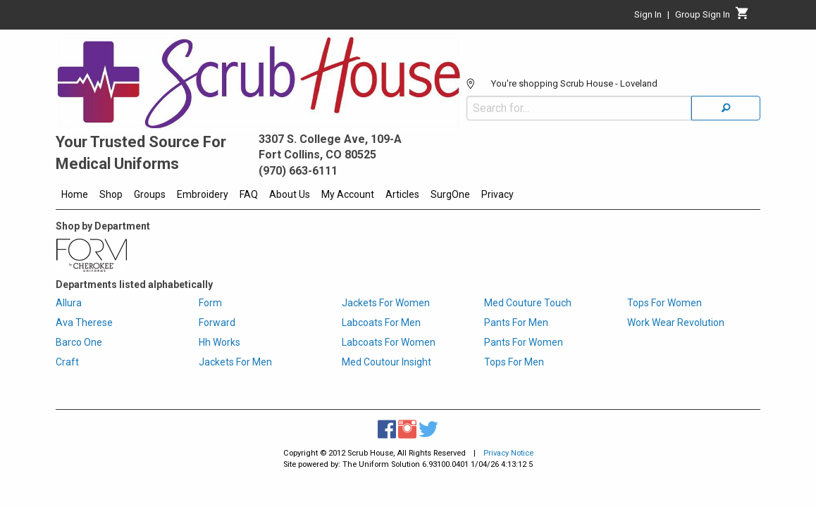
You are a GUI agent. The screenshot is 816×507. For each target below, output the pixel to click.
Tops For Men (514, 362)
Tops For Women (664, 302)
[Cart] (742, 17)
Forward (217, 322)
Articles (402, 194)
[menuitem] (75, 196)
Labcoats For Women (388, 342)
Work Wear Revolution (675, 322)
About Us (289, 194)
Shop (111, 194)
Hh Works (219, 342)
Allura (69, 302)
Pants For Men (516, 322)
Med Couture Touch (527, 302)
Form (210, 302)
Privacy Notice (508, 453)
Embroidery (202, 194)
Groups (150, 194)
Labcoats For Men (381, 322)
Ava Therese (84, 322)
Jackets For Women (386, 302)
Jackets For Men (235, 362)
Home (74, 194)
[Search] (725, 66)
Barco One (79, 342)
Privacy (497, 194)
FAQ (249, 194)
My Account (347, 194)
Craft (67, 362)
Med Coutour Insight (386, 362)
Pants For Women (523, 342)
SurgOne (450, 194)
